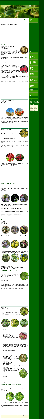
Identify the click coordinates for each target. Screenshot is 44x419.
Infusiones (32, 67)
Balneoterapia (32, 57)
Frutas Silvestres (33, 61)
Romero (31, 86)
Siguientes (32, 20)
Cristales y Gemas (33, 98)
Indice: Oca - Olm (33, 18)
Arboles (31, 90)
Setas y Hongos (33, 81)
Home (31, 95)
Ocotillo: (9, 98)
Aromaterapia (22, 415)
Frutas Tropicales (33, 62)
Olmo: (4, 305)
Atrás (31, 19)
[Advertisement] (19, 3)
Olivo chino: (9, 270)
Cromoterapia (32, 55)
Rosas (31, 87)
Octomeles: (10, 127)
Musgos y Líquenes (33, 80)
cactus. (22, 119)
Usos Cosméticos (33, 68)
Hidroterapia (32, 56)
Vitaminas (32, 74)
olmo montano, (10, 382)
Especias (17, 415)
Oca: (7, 44)
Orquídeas (32, 85)
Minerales (32, 73)
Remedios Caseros (33, 69)
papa (26, 57)
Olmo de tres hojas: (11, 384)
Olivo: (7, 219)
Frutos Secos (32, 63)
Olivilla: (8, 183)
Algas (31, 75)
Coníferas (32, 91)
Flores (31, 94)
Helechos (31, 79)
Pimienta (31, 84)
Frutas (7, 415)
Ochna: (8, 63)
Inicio (2, 415)
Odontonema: (10, 144)
